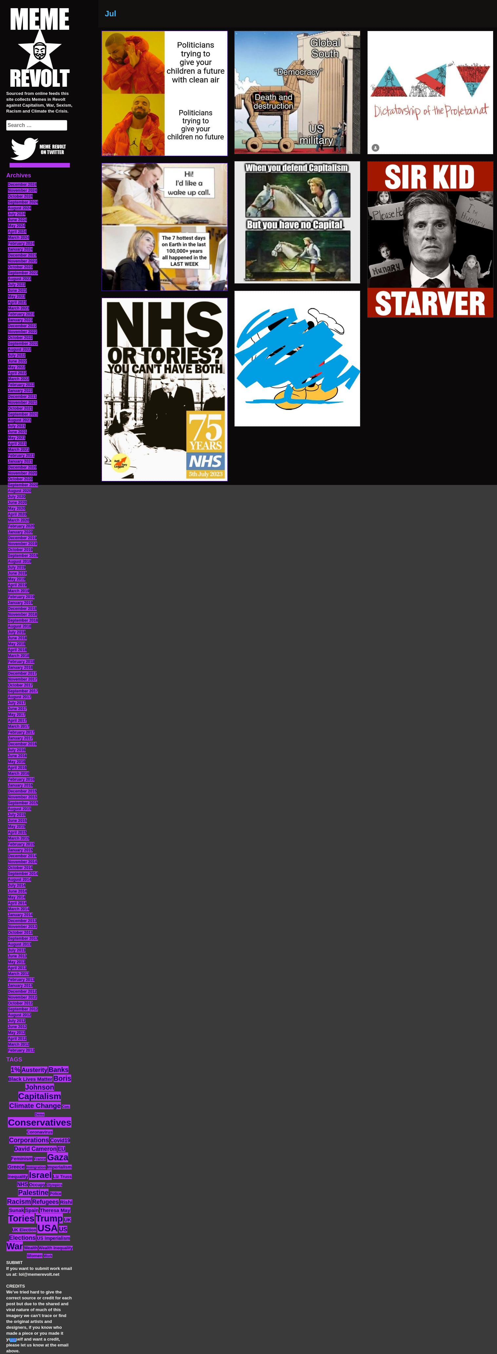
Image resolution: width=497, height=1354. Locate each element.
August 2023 (19, 278)
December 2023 (22, 255)
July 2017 (17, 703)
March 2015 (18, 838)
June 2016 (17, 756)
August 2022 (19, 349)
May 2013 (16, 962)
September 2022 (23, 343)
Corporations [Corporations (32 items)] (29, 1140)
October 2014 (20, 867)
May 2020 (16, 508)
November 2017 (22, 679)
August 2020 (19, 491)
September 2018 (23, 620)
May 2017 (16, 714)
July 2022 (17, 355)
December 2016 (22, 744)
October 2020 (20, 479)
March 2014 (18, 909)
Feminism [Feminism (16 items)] (22, 1158)
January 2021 (20, 461)
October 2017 (20, 685)
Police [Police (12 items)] (55, 1193)
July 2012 (17, 1021)
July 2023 (17, 284)
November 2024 (22, 190)
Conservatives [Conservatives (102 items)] (39, 1122)
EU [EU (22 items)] (61, 1149)
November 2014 (22, 862)
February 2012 (21, 1050)
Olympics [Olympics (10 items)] (54, 1185)
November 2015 (22, 797)
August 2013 (19, 944)
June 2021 (17, 432)
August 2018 (19, 626)
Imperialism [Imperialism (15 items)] (59, 1167)
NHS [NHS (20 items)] (22, 1184)
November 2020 (22, 473)
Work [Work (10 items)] (48, 1256)
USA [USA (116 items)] (47, 1227)
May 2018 (16, 644)
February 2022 (21, 385)
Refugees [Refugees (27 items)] (45, 1202)
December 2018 (22, 608)
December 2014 (22, 856)
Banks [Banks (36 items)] (58, 1069)
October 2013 (20, 932)
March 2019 (18, 591)
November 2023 (22, 261)
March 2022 (18, 379)
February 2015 (21, 844)
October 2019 (20, 549)
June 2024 (17, 220)
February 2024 (21, 243)
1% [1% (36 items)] (15, 1069)
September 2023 (23, 273)
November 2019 (22, 544)
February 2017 (21, 732)
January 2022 (20, 390)
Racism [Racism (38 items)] (19, 1201)
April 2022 (17, 373)
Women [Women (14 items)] (34, 1255)
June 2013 (17, 956)
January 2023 (20, 320)
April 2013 (17, 968)
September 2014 (23, 873)
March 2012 (18, 1044)
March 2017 (18, 726)
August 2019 (19, 561)
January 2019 (20, 602)
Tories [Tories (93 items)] (21, 1218)
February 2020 (21, 526)
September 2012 (23, 1009)
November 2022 (22, 332)
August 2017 (19, 697)
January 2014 (20, 915)
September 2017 (23, 691)
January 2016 (20, 785)
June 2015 (17, 820)
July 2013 (17, 950)
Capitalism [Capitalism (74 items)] (39, 1096)
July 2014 (17, 885)
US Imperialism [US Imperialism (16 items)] (53, 1238)
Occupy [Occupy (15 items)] (37, 1184)
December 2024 (22, 184)
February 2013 (21, 979)
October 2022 (20, 337)
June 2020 (17, 502)
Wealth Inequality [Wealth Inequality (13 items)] (56, 1248)
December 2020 (22, 467)
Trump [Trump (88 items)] (49, 1218)
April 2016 (17, 767)
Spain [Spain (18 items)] (32, 1210)
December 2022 (22, 326)
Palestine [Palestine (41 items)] (33, 1192)
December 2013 (22, 920)
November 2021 (22, 402)
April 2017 (17, 720)
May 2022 (16, 367)
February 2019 (21, 597)
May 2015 (16, 826)
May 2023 (16, 296)
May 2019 (16, 579)
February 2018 (21, 661)
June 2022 (17, 361)
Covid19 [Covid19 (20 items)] (60, 1140)
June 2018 (17, 638)
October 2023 (20, 267)
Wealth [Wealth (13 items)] (30, 1248)
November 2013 (22, 926)
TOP (13, 1340)
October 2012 (20, 1003)
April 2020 (17, 514)
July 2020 (17, 496)
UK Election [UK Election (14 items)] (24, 1229)
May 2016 (16, 761)
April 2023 (17, 302)
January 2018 (20, 667)
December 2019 (22, 538)
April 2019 (17, 585)
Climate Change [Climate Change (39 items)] (35, 1105)
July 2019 (17, 567)
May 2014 (16, 897)
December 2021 (22, 396)
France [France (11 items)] (40, 1159)
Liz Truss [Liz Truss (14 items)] (62, 1176)
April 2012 (17, 1038)
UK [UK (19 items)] (67, 1219)
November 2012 (22, 997)
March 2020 (18, 520)
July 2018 (17, 632)
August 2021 (19, 420)
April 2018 (17, 650)
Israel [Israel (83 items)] (40, 1175)
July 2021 (17, 426)
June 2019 (17, 573)
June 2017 (17, 708)
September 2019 (23, 555)
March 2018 (18, 655)
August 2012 (19, 1015)
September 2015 (23, 803)
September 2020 (23, 485)
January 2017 (20, 738)
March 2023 (18, 308)
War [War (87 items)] (15, 1246)
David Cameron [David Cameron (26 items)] (35, 1149)
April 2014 (17, 903)
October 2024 (20, 196)
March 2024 (18, 237)
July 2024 (17, 214)
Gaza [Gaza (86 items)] (57, 1157)
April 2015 (17, 832)
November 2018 (22, 614)
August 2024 (19, 208)
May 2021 (16, 438)
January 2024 (20, 249)
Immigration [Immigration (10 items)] (36, 1167)
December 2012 (22, 991)
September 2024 (23, 202)
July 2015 (17, 814)
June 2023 (17, 290)
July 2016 (17, 750)
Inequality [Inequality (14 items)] (18, 1176)
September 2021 (23, 414)
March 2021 (18, 449)
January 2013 (20, 985)
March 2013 (18, 973)
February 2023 (21, 314)
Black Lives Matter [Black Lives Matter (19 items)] (30, 1079)
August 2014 (19, 879)
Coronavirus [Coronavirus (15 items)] (40, 1132)
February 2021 (21, 455)
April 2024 (17, 231)
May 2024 (16, 225)
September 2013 (23, 938)
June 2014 (17, 891)
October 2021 (20, 408)
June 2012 (17, 1026)
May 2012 (16, 1032)
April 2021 (17, 443)
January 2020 (20, 532)
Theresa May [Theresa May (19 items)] (55, 1210)
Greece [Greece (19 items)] (16, 1166)
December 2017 (22, 673)
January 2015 (20, 850)
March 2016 (18, 773)
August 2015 (19, 809)
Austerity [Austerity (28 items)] (35, 1069)
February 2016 (21, 779)
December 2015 (22, 791)
